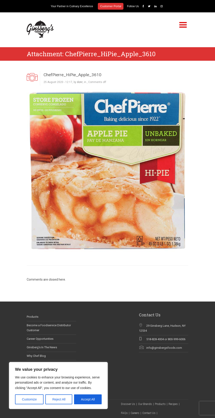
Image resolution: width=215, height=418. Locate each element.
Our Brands (145, 404)
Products (32, 316)
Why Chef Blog (36, 356)
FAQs (124, 413)
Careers (135, 413)
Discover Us (128, 404)
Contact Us (149, 413)
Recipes (173, 404)
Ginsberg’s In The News (42, 347)
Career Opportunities (40, 338)
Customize (29, 399)
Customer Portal (110, 6)
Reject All (58, 399)
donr (80, 82)
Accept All (88, 399)
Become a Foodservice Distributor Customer (49, 328)
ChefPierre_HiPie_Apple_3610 (72, 74)
